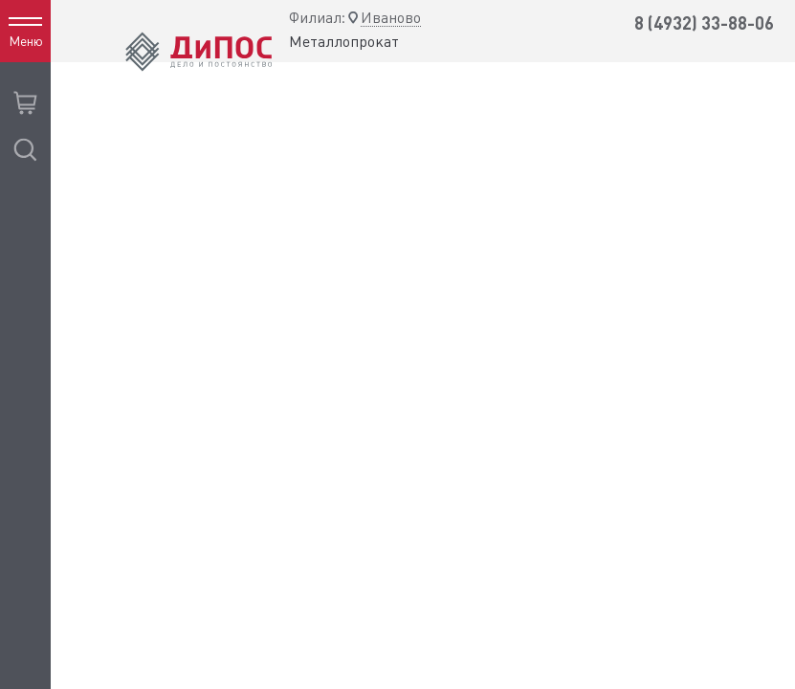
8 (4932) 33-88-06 (704, 23)
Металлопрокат (344, 42)
